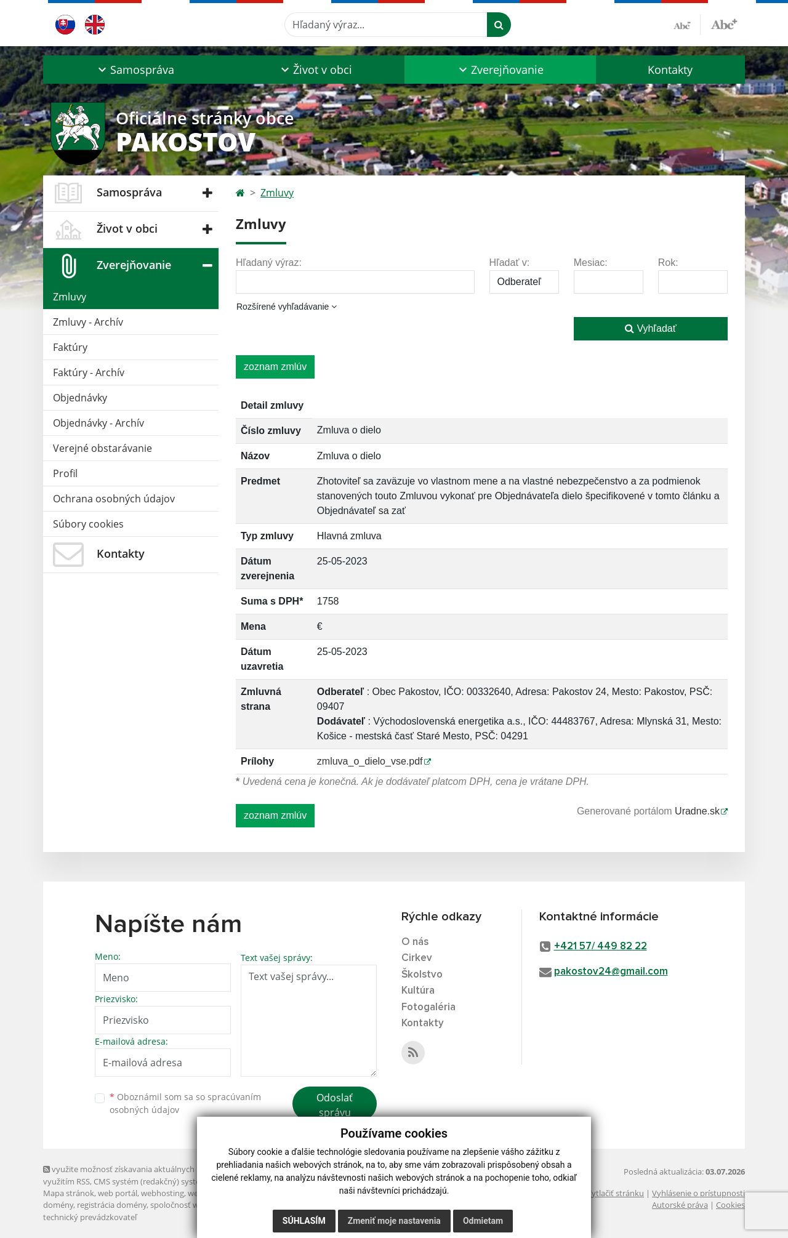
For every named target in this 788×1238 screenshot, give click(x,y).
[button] (134, 69)
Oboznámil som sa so (185, 1103)
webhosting (162, 1193)
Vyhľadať (651, 328)
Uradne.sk (697, 811)
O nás (414, 942)
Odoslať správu (334, 1105)
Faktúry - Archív (88, 372)
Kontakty (670, 69)
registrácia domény (112, 1204)
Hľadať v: (509, 262)
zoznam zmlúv (275, 366)
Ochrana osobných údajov (114, 498)
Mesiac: (591, 262)
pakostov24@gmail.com (611, 972)
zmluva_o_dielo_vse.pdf (370, 761)
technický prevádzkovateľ (90, 1217)
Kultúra (418, 991)
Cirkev (416, 958)
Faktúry (70, 347)
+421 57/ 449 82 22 (600, 946)
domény (58, 1204)
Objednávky (80, 397)
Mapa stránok (68, 1193)
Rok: (668, 262)
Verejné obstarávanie (102, 448)
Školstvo (422, 975)
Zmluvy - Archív (88, 322)
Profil (65, 473)
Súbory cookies (88, 524)
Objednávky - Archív (98, 423)
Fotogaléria (428, 1007)
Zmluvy (69, 296)
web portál (117, 1193)
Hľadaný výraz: (269, 262)
